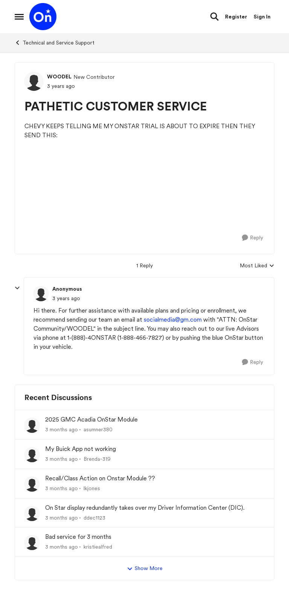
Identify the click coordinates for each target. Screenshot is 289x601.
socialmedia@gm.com (173, 319)
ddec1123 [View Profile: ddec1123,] (94, 517)
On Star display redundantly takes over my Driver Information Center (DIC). (145, 507)
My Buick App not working (80, 448)
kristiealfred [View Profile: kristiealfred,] (98, 547)
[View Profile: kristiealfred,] (32, 542)
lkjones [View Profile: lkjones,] (92, 488)
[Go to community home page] (42, 16)
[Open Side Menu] (19, 16)
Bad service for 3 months (78, 536)
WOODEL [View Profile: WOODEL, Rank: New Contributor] (59, 77)
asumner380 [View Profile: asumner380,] (98, 429)
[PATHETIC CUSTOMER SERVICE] (66, 298)
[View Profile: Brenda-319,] (32, 454)
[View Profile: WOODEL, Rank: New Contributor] (33, 81)
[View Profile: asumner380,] (32, 425)
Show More (145, 568)
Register (236, 17)
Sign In (262, 17)
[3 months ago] (61, 430)
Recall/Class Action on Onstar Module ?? (100, 478)
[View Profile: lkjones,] (32, 484)
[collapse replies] (17, 288)
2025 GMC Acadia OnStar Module (91, 419)
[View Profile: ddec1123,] (32, 513)
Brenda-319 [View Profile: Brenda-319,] (97, 459)
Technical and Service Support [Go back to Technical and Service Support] (54, 43)
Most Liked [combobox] (257, 266)
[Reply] (252, 238)
